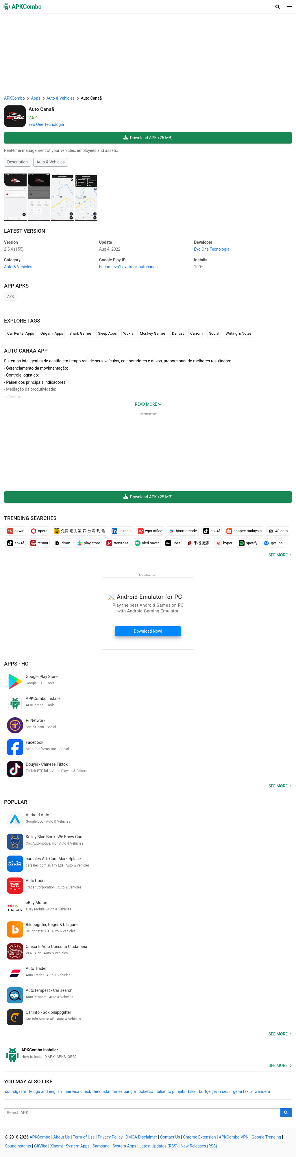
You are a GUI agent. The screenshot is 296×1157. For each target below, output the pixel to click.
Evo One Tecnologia (46, 124)
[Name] (142, 1112)
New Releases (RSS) (199, 1146)
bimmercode (183, 531)
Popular (15, 802)
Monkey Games (153, 333)
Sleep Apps (107, 333)
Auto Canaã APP (26, 351)
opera (39, 531)
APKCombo (14, 98)
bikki (192, 1091)
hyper (224, 543)
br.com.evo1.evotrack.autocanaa (128, 266)
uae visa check (77, 1091)
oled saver (147, 543)
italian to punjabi (170, 1091)
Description (17, 162)
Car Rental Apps (20, 333)
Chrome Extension (199, 1137)
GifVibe (40, 1146)
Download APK (148, 138)
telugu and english (45, 1091)
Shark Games (80, 333)
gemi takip (242, 1091)
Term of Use (84, 1137)
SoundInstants (18, 1146)
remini (39, 543)
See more (278, 555)
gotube (273, 543)
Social (214, 333)
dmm (62, 543)
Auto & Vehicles (50, 162)
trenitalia (117, 543)
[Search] (286, 1112)
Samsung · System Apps (114, 1146)
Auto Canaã (41, 109)
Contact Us (170, 1137)
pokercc (145, 1091)
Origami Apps (51, 333)
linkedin (122, 531)
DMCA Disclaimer (141, 1137)
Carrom (196, 333)
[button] (277, 6)
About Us (61, 1137)
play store (88, 543)
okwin (15, 531)
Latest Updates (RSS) (158, 1146)
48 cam (278, 531)
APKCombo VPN (234, 1137)
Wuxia (128, 333)
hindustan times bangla (115, 1091)
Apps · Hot (18, 664)
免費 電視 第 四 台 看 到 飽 (79, 531)
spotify (248, 543)
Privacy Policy (110, 1137)
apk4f (211, 531)
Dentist (178, 333)
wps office (150, 531)
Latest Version (24, 231)
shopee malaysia (244, 531)
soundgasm (15, 1091)
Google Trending (266, 1137)
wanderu (262, 1091)
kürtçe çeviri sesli (214, 1091)
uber (172, 543)
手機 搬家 (198, 543)
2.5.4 (14, 249)
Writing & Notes (238, 333)
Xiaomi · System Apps (70, 1146)
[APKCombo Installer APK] (148, 1053)
